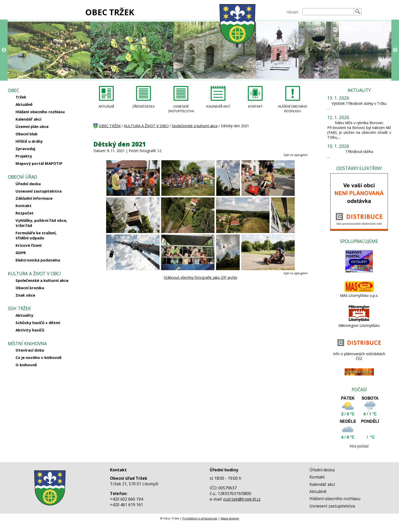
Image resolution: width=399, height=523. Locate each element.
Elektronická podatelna (38, 260)
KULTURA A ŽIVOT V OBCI (146, 125)
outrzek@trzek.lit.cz (242, 499)
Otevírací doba (30, 350)
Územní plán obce (32, 126)
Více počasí (359, 446)
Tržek (21, 96)
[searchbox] (328, 11)
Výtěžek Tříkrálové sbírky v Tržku (359, 103)
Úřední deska (28, 183)
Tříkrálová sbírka (359, 151)
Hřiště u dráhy (29, 141)
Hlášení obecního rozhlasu (40, 111)
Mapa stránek (230, 518)
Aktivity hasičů (30, 329)
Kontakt (24, 205)
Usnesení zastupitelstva (39, 191)
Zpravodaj (25, 148)
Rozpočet (25, 212)
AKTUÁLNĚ (106, 106)
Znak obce (25, 295)
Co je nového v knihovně (39, 357)
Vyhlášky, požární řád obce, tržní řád (41, 223)
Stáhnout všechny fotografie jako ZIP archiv (200, 277)
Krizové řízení (28, 245)
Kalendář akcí (28, 119)
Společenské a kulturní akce (42, 280)
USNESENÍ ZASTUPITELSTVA (181, 108)
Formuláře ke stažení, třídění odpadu (36, 235)
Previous (3, 50)
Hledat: (293, 12)
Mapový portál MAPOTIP (39, 163)
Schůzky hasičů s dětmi (38, 322)
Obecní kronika (30, 287)
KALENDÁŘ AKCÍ (218, 106)
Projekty (24, 155)
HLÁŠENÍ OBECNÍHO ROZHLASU (292, 108)
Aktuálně (24, 104)
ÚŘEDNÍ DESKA (143, 106)
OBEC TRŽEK (109, 12)
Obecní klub (26, 133)
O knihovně (26, 364)
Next (395, 50)
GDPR (21, 252)
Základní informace (34, 198)
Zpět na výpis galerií (295, 155)
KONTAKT (255, 106)
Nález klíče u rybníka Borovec (359, 122)
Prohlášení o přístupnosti (199, 518)
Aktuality (24, 315)
